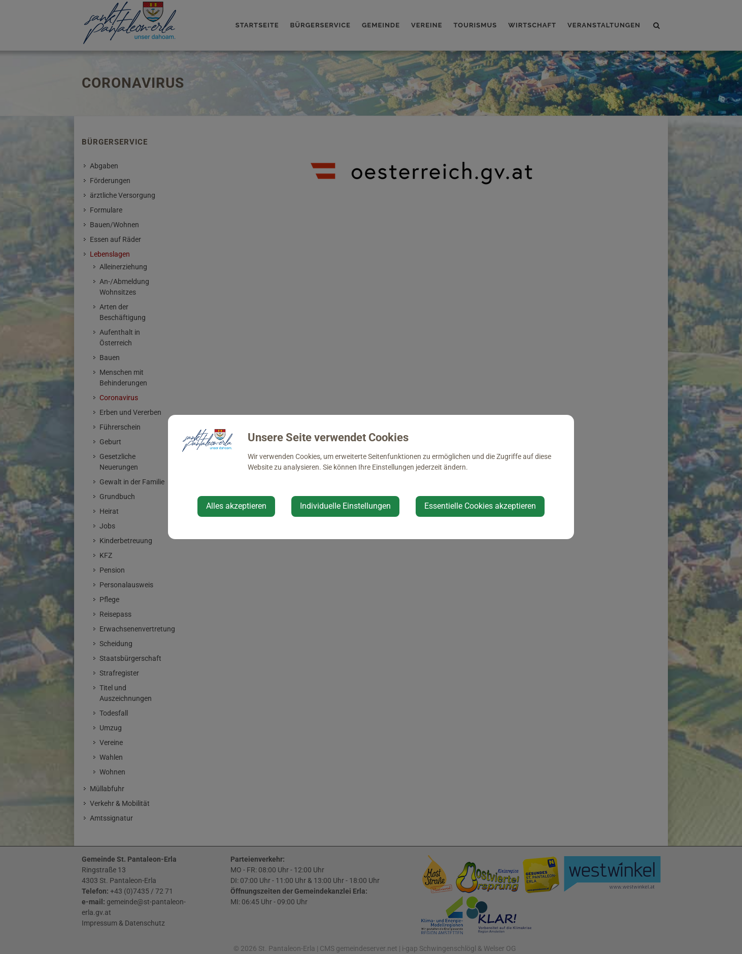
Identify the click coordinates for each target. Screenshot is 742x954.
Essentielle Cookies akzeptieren (480, 506)
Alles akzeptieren (236, 506)
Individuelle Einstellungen (345, 506)
